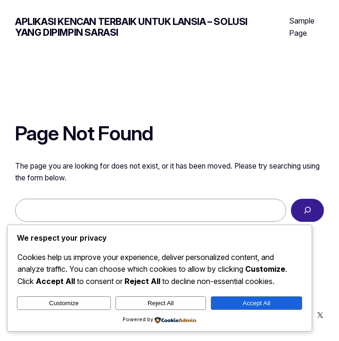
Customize (64, 303)
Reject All (161, 303)
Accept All (257, 303)
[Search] (307, 210)
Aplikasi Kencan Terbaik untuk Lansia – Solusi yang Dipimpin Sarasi (131, 27)
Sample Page (301, 27)
